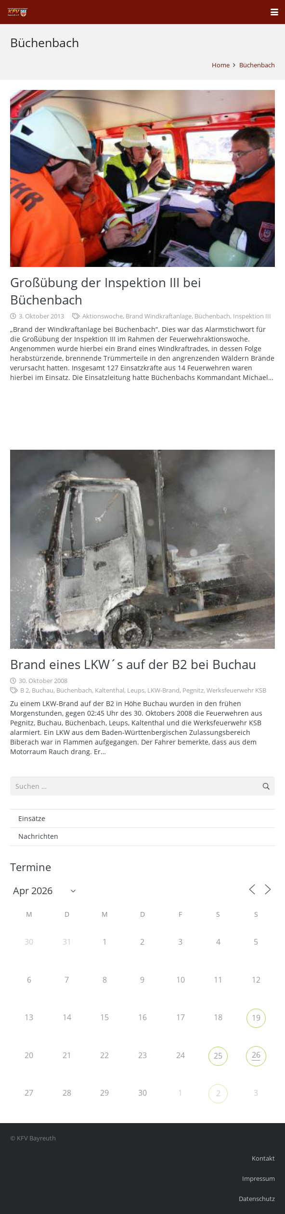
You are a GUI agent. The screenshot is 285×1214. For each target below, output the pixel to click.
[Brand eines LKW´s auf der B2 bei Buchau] (142, 549)
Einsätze (31, 818)
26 (256, 1055)
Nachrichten (38, 836)
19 (256, 1017)
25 (218, 1055)
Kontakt (263, 1158)
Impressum (258, 1179)
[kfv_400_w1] (17, 12)
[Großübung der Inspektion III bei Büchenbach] (142, 178)
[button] (274, 12)
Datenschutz (257, 1199)
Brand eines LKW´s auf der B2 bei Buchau (133, 664)
